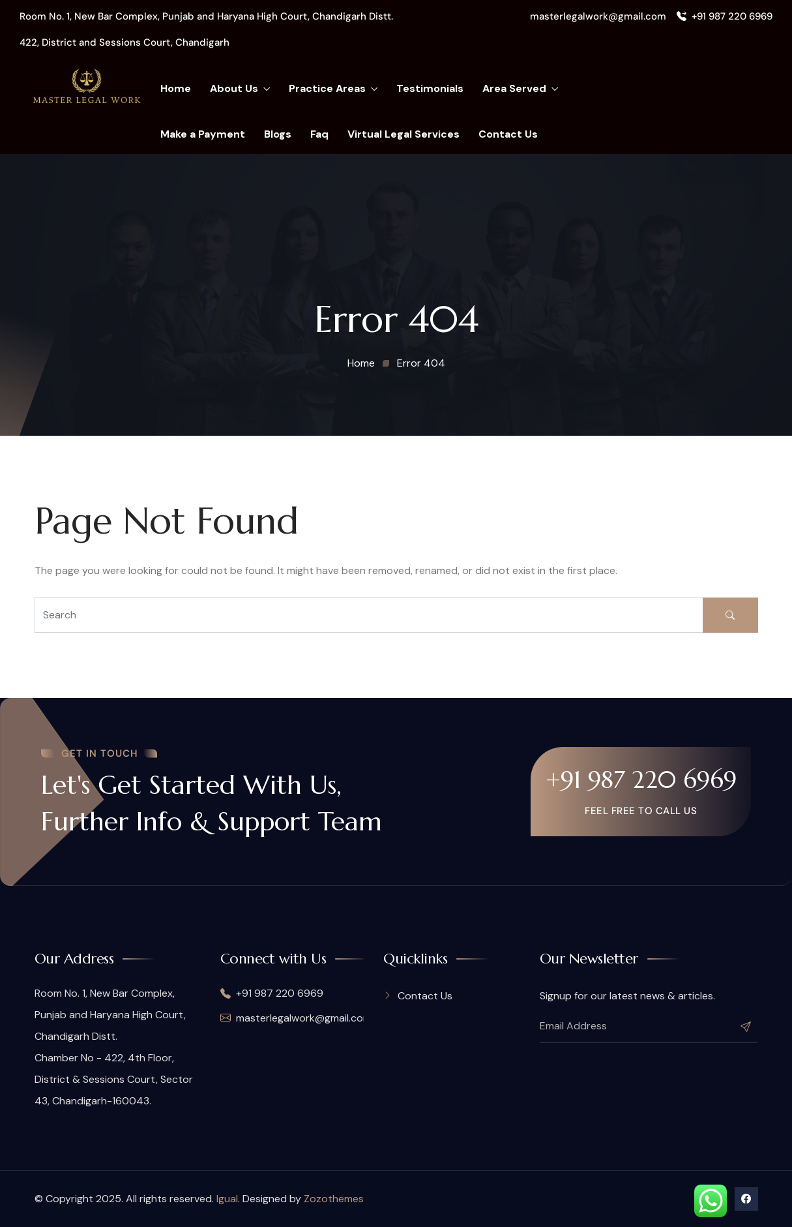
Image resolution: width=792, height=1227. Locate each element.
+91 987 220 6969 (724, 16)
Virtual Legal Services (403, 134)
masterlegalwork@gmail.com (598, 16)
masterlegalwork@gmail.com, (292, 1018)
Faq (319, 134)
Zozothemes (334, 1198)
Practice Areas (333, 88)
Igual (227, 1198)
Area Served (520, 88)
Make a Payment (202, 134)
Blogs (277, 134)
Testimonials (429, 88)
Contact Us (508, 134)
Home (175, 88)
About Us (240, 88)
